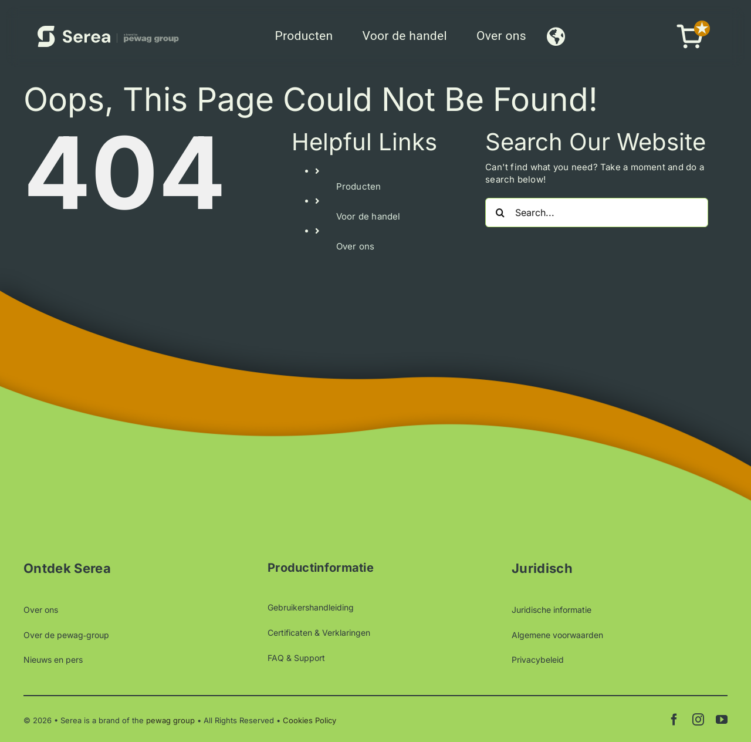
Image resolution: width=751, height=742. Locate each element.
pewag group (170, 720)
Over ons (355, 246)
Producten (358, 186)
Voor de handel (368, 216)
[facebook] (674, 720)
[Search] (500, 212)
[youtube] (722, 720)
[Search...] (596, 212)
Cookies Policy (309, 720)
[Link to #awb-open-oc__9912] (556, 36)
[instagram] (698, 720)
